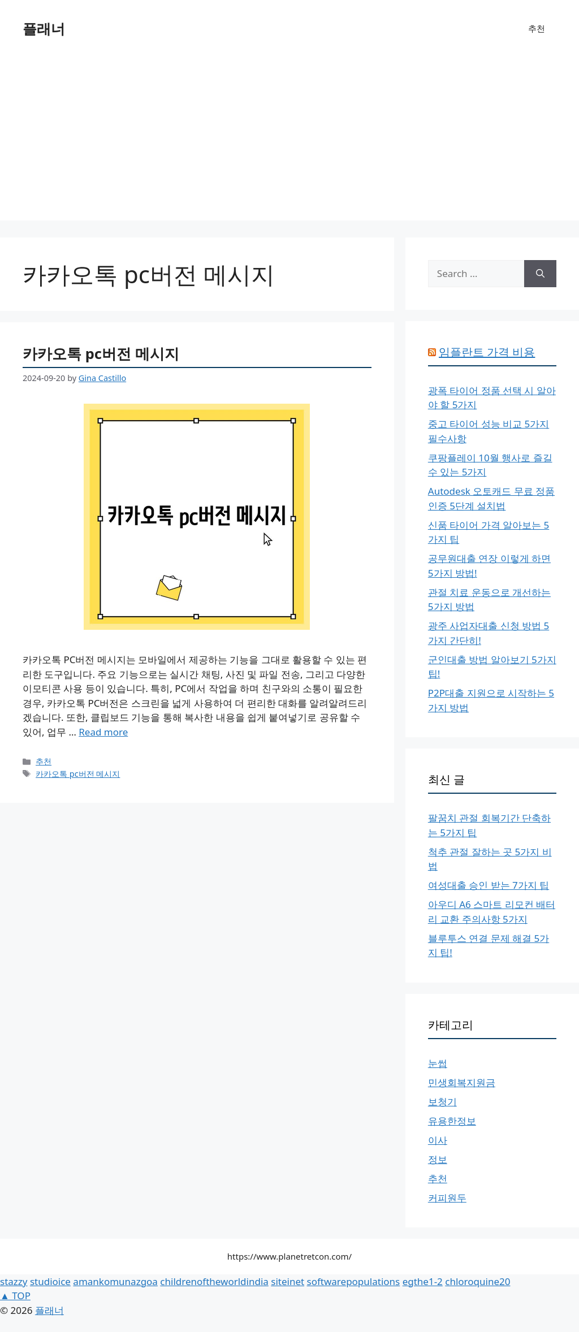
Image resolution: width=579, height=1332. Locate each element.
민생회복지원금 (461, 1082)
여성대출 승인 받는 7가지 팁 (488, 885)
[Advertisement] (289, 141)
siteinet (287, 1281)
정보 (437, 1159)
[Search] (540, 273)
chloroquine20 (477, 1281)
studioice (50, 1281)
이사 (437, 1140)
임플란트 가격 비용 (487, 352)
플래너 (44, 28)
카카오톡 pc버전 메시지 (101, 353)
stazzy (13, 1281)
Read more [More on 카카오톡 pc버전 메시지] (103, 731)
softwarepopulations (353, 1281)
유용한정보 (452, 1120)
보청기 (442, 1101)
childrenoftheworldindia (214, 1281)
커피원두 (447, 1197)
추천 (536, 28)
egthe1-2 (423, 1281)
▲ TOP (15, 1295)
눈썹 (437, 1063)
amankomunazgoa (115, 1281)
